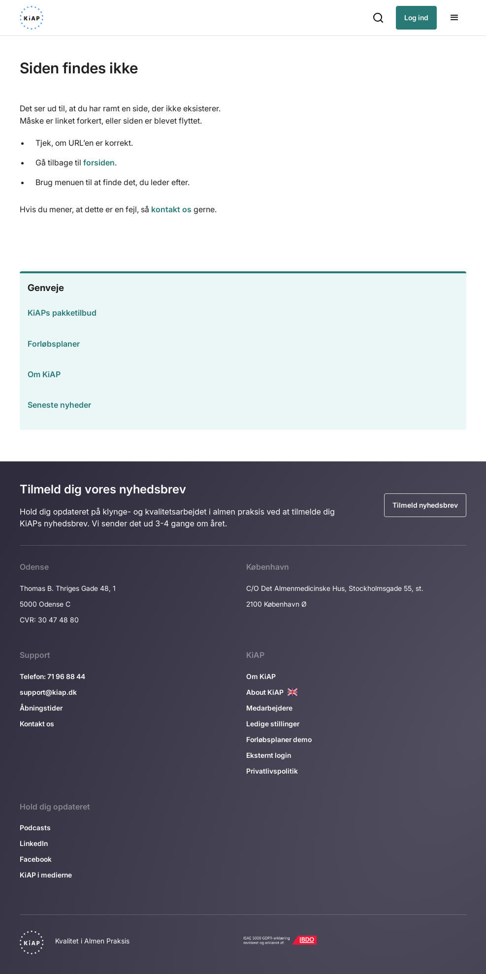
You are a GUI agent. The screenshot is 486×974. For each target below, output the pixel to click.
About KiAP (265, 692)
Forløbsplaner (54, 344)
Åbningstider (41, 708)
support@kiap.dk (48, 692)
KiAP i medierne (46, 875)
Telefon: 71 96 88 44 (52, 676)
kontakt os (171, 209)
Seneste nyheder (59, 405)
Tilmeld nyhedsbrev (425, 505)
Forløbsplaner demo (279, 739)
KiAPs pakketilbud (62, 313)
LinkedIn (34, 843)
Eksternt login (268, 755)
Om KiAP (44, 374)
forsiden (99, 162)
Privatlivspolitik (272, 771)
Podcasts (35, 827)
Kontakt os (37, 723)
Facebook (36, 859)
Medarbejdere (269, 708)
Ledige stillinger (272, 723)
